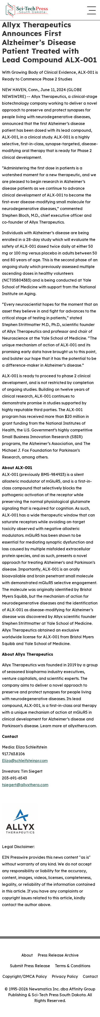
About (27, 955)
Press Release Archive (58, 955)
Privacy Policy (65, 976)
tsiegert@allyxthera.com (25, 784)
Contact (90, 976)
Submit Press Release (30, 965)
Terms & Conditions (72, 965)
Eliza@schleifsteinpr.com (25, 760)
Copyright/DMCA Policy (24, 976)
